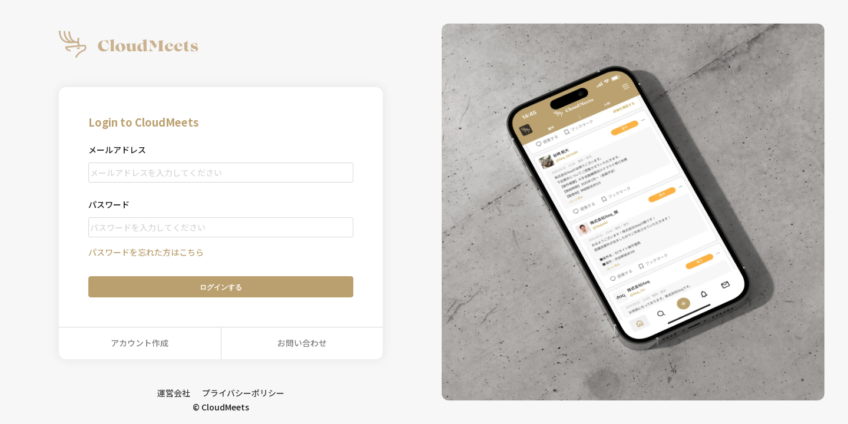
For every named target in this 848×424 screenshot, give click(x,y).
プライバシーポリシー (243, 393)
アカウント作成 (139, 343)
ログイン (221, 287)
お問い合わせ (302, 343)
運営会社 (173, 393)
